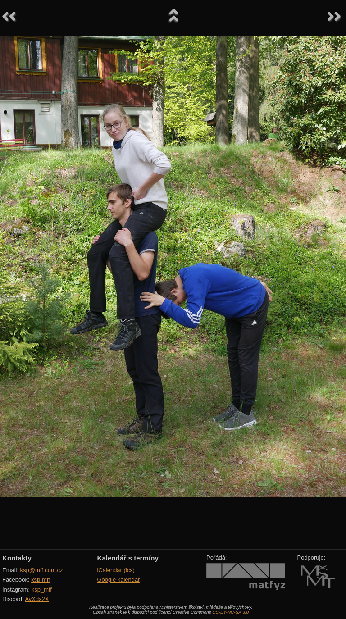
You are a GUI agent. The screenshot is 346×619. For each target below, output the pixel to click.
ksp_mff (42, 589)
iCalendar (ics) (116, 570)
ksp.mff (40, 579)
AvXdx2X (37, 599)
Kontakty (17, 558)
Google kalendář (118, 579)
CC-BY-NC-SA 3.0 (230, 612)
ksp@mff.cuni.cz (41, 570)
